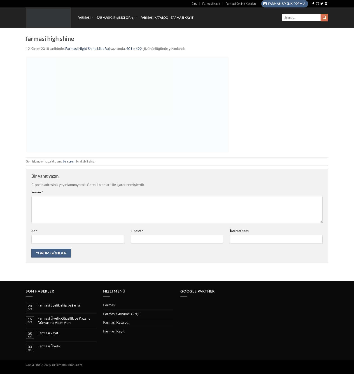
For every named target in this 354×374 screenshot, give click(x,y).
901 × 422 (134, 48)
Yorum (37, 192)
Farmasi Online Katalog (241, 3)
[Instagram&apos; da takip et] (317, 3)
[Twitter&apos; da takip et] (321, 3)
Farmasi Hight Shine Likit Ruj (87, 48)
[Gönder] (324, 17)
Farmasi (86, 17)
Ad (34, 231)
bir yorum (69, 161)
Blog (194, 3)
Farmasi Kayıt (211, 3)
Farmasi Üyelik (49, 346)
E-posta (137, 231)
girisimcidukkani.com (67, 365)
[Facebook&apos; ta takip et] (313, 3)
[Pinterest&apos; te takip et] (326, 3)
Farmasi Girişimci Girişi (117, 17)
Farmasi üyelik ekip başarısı (58, 305)
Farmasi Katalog (154, 17)
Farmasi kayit (47, 333)
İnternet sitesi (239, 231)
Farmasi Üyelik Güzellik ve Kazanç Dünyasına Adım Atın (63, 320)
